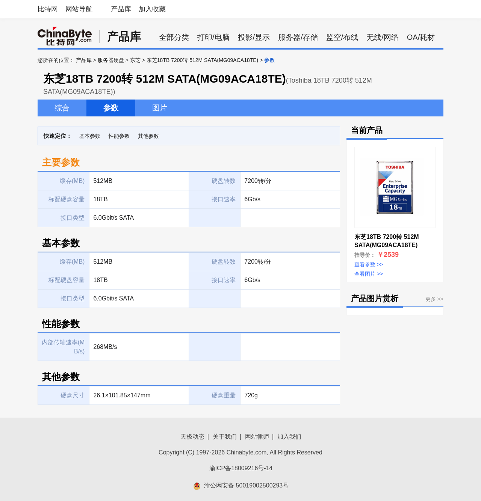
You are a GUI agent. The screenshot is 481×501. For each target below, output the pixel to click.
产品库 (121, 9)
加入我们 (289, 436)
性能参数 (119, 136)
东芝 (135, 60)
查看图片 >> (368, 274)
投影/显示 (254, 37)
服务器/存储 (298, 37)
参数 (110, 108)
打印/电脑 (213, 37)
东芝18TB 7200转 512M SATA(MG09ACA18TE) (202, 60)
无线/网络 (382, 37)
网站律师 (257, 436)
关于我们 (225, 436)
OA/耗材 (421, 37)
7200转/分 (257, 261)
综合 (62, 108)
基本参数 (89, 136)
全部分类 (174, 37)
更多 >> (434, 299)
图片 (159, 108)
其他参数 (148, 136)
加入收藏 (152, 9)
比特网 (48, 9)
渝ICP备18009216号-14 (241, 468)
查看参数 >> (368, 264)
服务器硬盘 (111, 60)
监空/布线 (342, 37)
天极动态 (192, 436)
